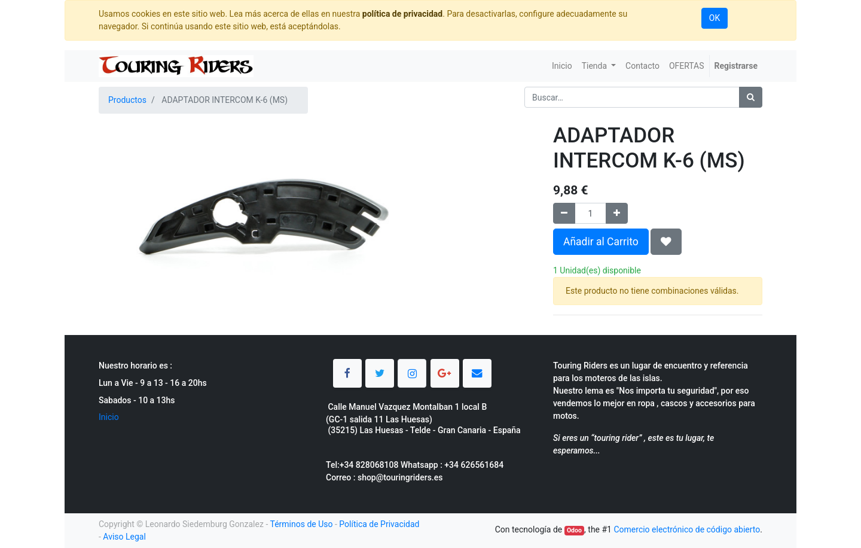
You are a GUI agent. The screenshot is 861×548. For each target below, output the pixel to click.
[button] (666, 242)
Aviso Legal (124, 536)
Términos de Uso (301, 524)
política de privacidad (402, 14)
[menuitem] (562, 66)
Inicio (109, 417)
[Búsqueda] (750, 97)
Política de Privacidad (379, 524)
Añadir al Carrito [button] (601, 242)
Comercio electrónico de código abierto (686, 529)
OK (714, 18)
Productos (127, 100)
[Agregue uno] (617, 213)
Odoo (574, 530)
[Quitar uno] (564, 213)
